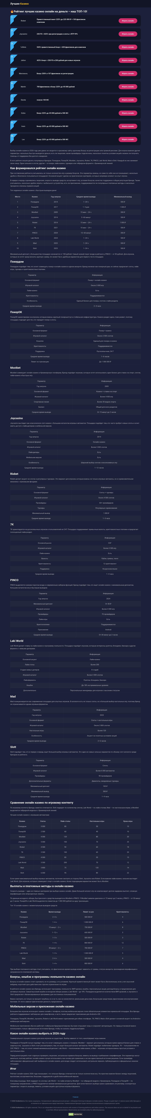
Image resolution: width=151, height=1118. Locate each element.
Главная (75, 1097)
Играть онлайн (128, 21)
